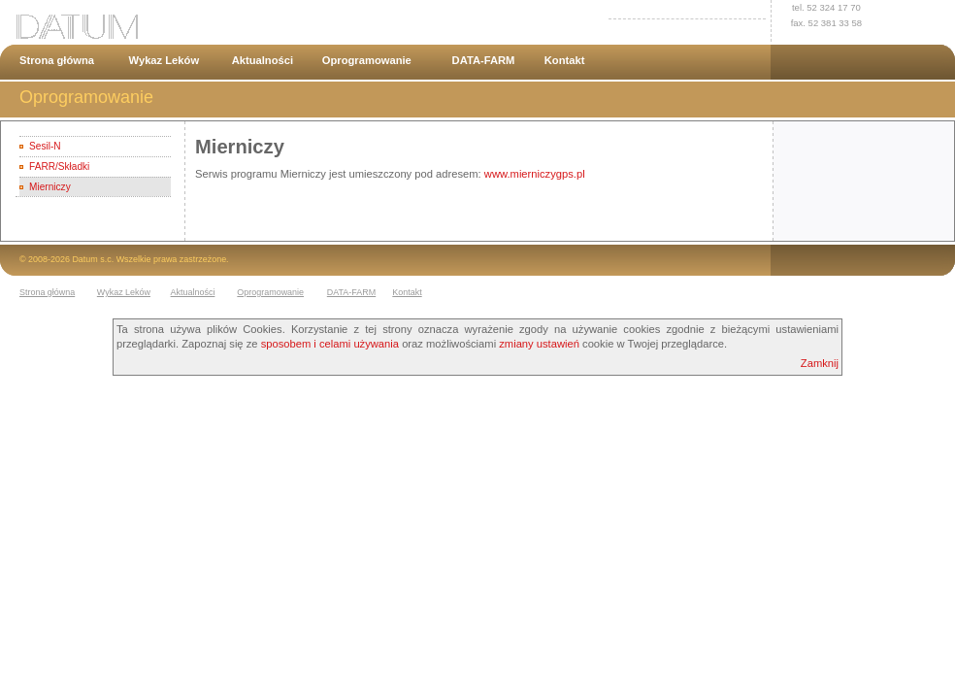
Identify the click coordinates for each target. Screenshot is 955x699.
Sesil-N (44, 146)
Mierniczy (50, 187)
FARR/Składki (59, 166)
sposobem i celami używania (330, 344)
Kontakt (564, 60)
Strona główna (56, 60)
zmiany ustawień (539, 344)
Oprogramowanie (367, 60)
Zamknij (820, 363)
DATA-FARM (483, 60)
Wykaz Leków (164, 60)
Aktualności (262, 60)
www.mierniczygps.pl (534, 174)
